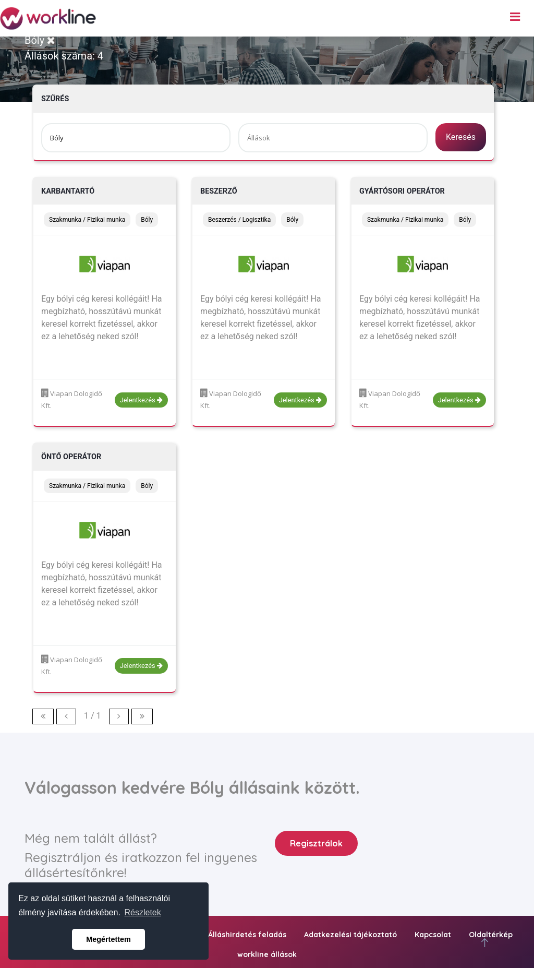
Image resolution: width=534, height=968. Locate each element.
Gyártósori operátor (402, 191)
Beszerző (218, 191)
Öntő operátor (71, 456)
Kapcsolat (433, 934)
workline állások (267, 954)
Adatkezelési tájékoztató (350, 934)
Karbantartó (67, 191)
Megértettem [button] (108, 939)
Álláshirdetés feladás (247, 934)
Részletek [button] (143, 912)
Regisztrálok (316, 843)
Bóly (40, 40)
